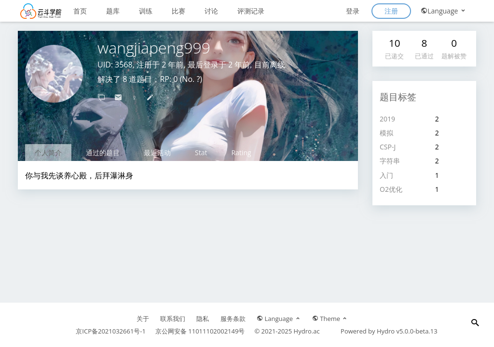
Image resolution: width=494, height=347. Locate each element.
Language (444, 10)
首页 (80, 10)
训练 (145, 10)
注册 (391, 10)
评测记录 (250, 10)
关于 (143, 318)
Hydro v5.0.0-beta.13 (407, 331)
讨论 (211, 10)
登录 (352, 10)
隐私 (202, 318)
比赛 (178, 10)
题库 (113, 10)
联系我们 (172, 318)
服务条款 (233, 318)
